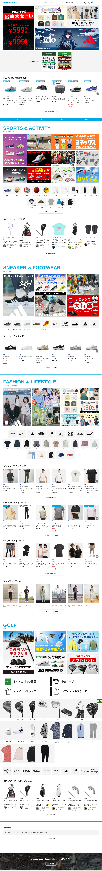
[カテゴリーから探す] (71, 2)
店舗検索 (52, 863)
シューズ (38, 119)
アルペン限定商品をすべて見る (51, 111)
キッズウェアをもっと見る (51, 573)
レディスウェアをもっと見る (51, 535)
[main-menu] (97, 2)
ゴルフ (86, 119)
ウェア (62, 119)
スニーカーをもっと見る (51, 367)
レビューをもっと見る (51, 253)
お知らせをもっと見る (51, 839)
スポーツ (14, 119)
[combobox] (52, 2)
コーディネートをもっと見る (51, 611)
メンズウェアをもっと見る (51, 497)
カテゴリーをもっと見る (51, 211)
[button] (97, 93)
